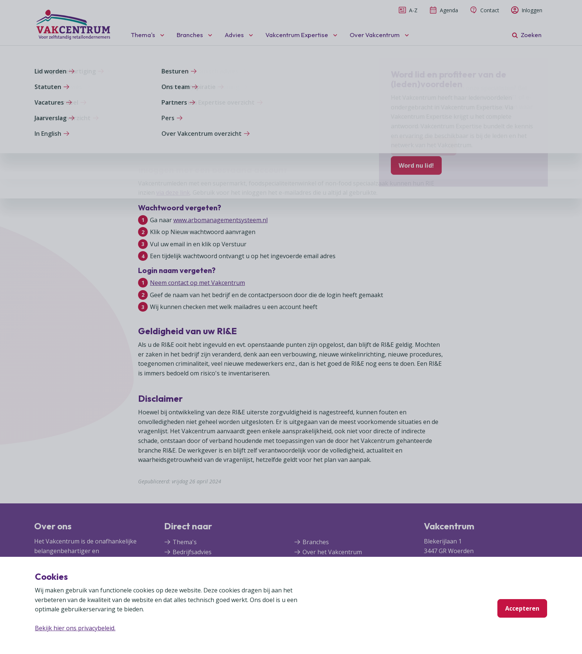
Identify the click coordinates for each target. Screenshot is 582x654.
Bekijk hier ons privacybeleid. (75, 628)
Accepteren (522, 608)
